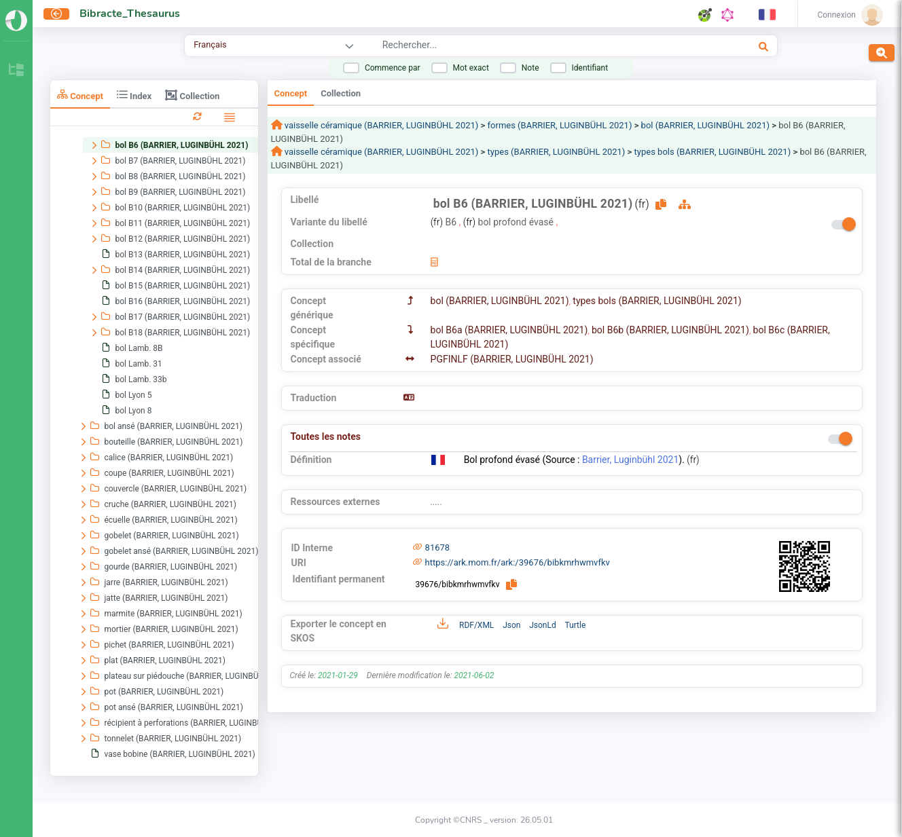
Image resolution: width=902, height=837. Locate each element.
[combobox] (525, 47)
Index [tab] (134, 94)
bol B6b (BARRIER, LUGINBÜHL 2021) (670, 329)
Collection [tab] (192, 95)
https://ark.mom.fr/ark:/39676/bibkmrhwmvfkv (517, 562)
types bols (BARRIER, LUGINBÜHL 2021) (712, 152)
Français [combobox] (210, 44)
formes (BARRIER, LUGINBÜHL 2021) (560, 125)
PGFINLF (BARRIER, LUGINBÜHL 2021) (512, 359)
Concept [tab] (80, 94)
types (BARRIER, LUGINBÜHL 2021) (557, 152)
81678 (437, 547)
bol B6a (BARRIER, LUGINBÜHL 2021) (509, 329)
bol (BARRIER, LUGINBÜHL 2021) (705, 125)
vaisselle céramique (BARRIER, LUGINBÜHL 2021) (381, 125)
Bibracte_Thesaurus (129, 13)
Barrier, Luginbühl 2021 (630, 459)
